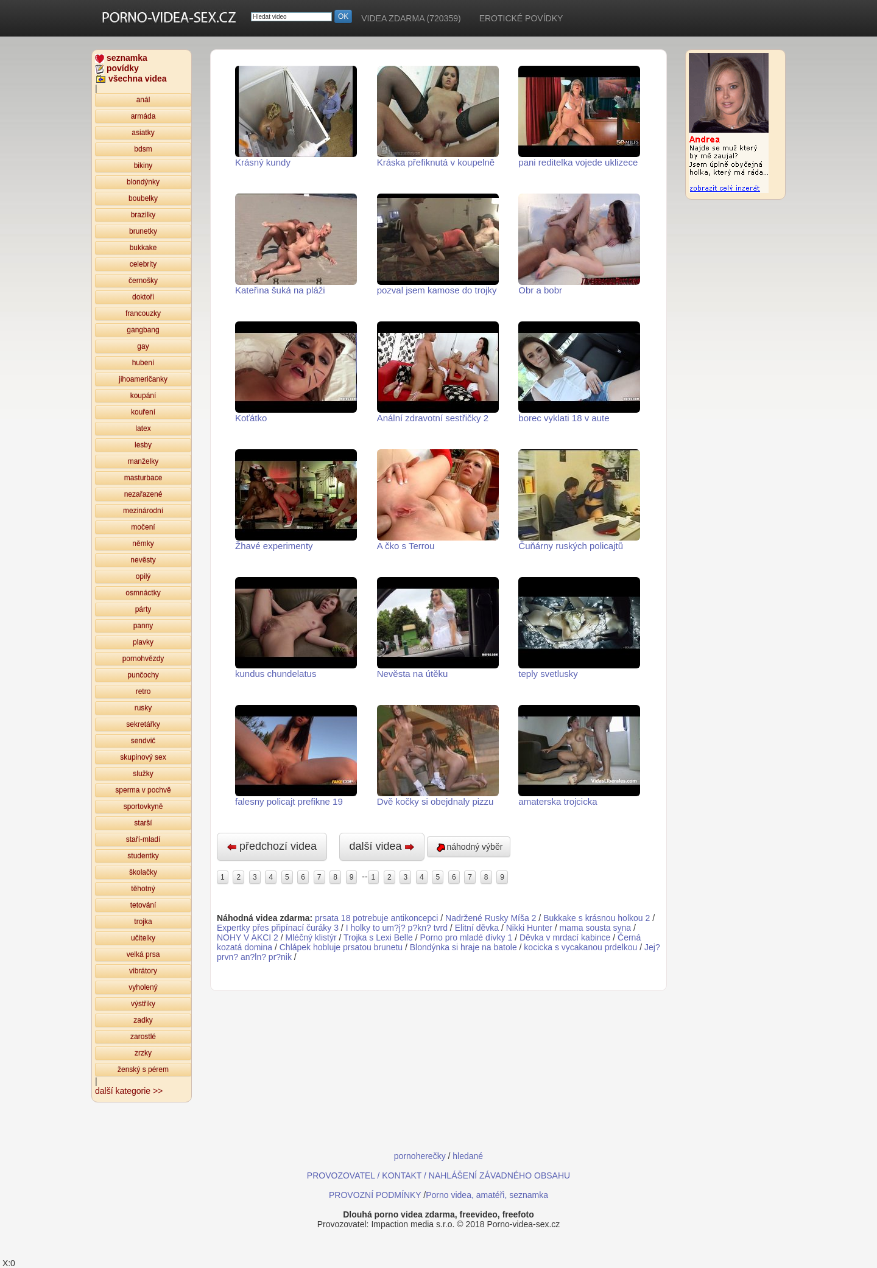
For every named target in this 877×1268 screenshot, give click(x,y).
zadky (142, 1020)
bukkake (143, 247)
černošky (143, 280)
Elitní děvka (477, 928)
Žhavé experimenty (296, 500)
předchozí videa (272, 846)
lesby (143, 445)
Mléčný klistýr (311, 937)
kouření (143, 412)
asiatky (143, 132)
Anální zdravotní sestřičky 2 (438, 372)
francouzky (143, 313)
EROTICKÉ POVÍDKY (521, 18)
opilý (143, 576)
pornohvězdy (143, 658)
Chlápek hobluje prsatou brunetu (341, 947)
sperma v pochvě (143, 790)
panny (143, 626)
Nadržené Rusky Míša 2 (490, 918)
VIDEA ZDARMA (410, 18)
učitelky (143, 938)
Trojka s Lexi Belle (378, 937)
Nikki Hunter (529, 928)
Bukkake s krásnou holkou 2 (596, 918)
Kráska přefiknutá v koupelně (438, 116)
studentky (142, 856)
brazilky (143, 215)
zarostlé (143, 1036)
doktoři (143, 297)
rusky (143, 708)
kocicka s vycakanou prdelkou (580, 947)
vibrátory (143, 971)
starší (143, 823)
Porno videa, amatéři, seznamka (487, 1195)
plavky (143, 642)
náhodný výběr (469, 847)
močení (143, 527)
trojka (143, 921)
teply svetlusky (579, 628)
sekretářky (143, 724)
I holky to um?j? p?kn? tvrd (397, 928)
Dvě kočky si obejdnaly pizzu (438, 756)
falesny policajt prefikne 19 (296, 756)
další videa (382, 846)
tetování (143, 905)
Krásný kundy (296, 116)
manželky (143, 461)
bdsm (143, 149)
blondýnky (143, 182)
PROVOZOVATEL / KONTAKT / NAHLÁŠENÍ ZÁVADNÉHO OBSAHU (438, 1175)
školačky (143, 872)
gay (143, 346)
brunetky (143, 231)
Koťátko (296, 372)
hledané (468, 1156)
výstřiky (143, 1004)
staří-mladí (143, 839)
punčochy (142, 675)
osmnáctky (142, 593)
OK (343, 16)
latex (142, 428)
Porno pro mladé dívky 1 (466, 937)
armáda (143, 116)
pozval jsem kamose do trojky (438, 244)
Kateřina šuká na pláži (296, 244)
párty (143, 609)
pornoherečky (420, 1156)
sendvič (143, 741)
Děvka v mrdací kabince (565, 937)
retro (143, 691)
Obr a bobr (579, 244)
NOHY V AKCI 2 (247, 937)
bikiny (143, 165)
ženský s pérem (143, 1069)
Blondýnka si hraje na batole (463, 947)
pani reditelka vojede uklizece (579, 116)
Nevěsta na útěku (438, 628)
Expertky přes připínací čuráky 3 (278, 928)
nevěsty (142, 560)
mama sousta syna (596, 928)
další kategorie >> (129, 1091)
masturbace (143, 478)
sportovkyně (143, 806)
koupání (143, 395)
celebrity (143, 264)
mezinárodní (143, 510)
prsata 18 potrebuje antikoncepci (376, 918)
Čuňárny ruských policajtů (579, 500)
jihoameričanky (143, 379)
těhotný (143, 888)
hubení (143, 363)
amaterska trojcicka (579, 756)
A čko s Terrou (438, 500)
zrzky (143, 1053)
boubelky (143, 198)
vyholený (143, 987)
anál (143, 100)
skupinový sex (143, 757)
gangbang (143, 330)
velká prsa (143, 954)
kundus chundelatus (296, 628)
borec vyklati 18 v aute (579, 372)
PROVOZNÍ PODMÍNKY (375, 1195)
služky (143, 773)
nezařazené (143, 494)
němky (142, 543)
